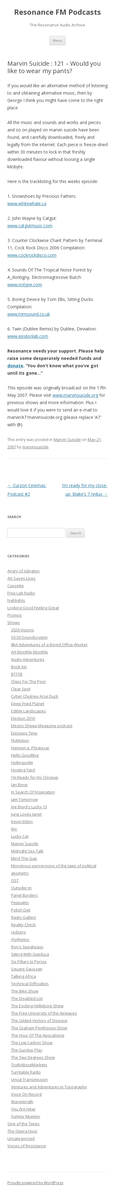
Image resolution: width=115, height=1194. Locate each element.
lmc (14, 829)
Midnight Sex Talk (27, 851)
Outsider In (21, 888)
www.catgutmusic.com (29, 225)
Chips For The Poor (28, 681)
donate (15, 366)
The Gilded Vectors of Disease (39, 1020)
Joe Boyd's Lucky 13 (29, 807)
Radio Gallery (23, 917)
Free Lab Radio (21, 593)
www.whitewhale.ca (26, 203)
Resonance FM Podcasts (57, 12)
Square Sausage (26, 969)
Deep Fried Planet (27, 703)
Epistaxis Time (24, 733)
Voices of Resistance (26, 1146)
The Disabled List (27, 998)
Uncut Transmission (29, 1079)
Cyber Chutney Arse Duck (34, 696)
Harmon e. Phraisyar (30, 748)
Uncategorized (21, 1138)
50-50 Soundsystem (29, 637)
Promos (14, 615)
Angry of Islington (23, 571)
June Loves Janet (26, 814)
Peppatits (20, 902)
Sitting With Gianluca (30, 954)
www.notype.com (24, 284)
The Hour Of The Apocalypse (37, 1035)
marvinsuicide (35, 447)
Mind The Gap (24, 858)
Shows (13, 622)
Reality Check (23, 924)
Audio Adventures (27, 659)
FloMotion (20, 740)
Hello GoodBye (25, 755)
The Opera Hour (22, 1131)
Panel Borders (24, 895)
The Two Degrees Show (33, 1057)
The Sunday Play (26, 1050)
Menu (57, 40)
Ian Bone (19, 784)
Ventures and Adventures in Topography (49, 1087)
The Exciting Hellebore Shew (37, 1006)
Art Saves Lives (21, 578)
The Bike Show (24, 991)
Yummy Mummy (25, 1116)
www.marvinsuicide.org (75, 395)
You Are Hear (23, 1109)
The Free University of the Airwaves (44, 1013)
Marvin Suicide (67, 439)
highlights (16, 600)
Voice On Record (26, 1094)
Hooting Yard (23, 770)
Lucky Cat (20, 836)
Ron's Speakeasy (27, 947)
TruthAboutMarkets (29, 1064)
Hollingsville (22, 762)
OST (15, 880)
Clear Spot (20, 689)
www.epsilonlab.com (27, 336)
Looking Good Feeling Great (33, 608)
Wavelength (22, 1101)
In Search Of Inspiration (33, 792)
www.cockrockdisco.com (31, 255)
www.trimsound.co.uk (28, 314)
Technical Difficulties (30, 983)
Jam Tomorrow (24, 799)
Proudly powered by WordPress (35, 1182)
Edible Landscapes (28, 711)
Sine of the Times (23, 1123)
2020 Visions (22, 630)
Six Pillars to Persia (28, 961)
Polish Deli (20, 910)
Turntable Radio (26, 1072)
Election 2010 (23, 718)
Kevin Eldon (22, 821)
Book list (19, 666)
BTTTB (16, 674)
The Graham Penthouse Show (39, 1028)
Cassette (15, 585)
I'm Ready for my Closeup (34, 777)
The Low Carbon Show (31, 1042)
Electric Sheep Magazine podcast (41, 725)
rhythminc (20, 939)
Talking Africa (23, 976)
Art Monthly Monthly (29, 652)
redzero (18, 932)
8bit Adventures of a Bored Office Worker (49, 644)
